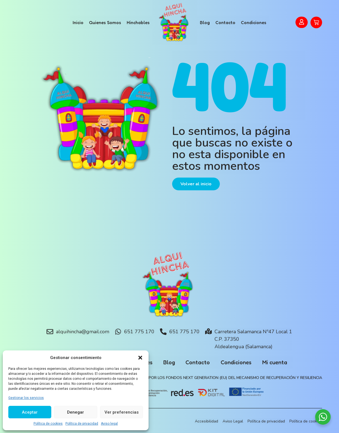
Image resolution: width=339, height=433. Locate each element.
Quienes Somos (105, 22)
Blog (205, 22)
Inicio (78, 22)
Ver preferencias (121, 412)
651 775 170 (139, 331)
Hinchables (138, 22)
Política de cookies (48, 424)
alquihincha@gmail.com (82, 331)
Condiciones (253, 22)
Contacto (225, 22)
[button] (140, 357)
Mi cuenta (275, 362)
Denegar (75, 412)
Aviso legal (109, 424)
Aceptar (30, 412)
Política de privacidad (81, 424)
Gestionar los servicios (26, 398)
